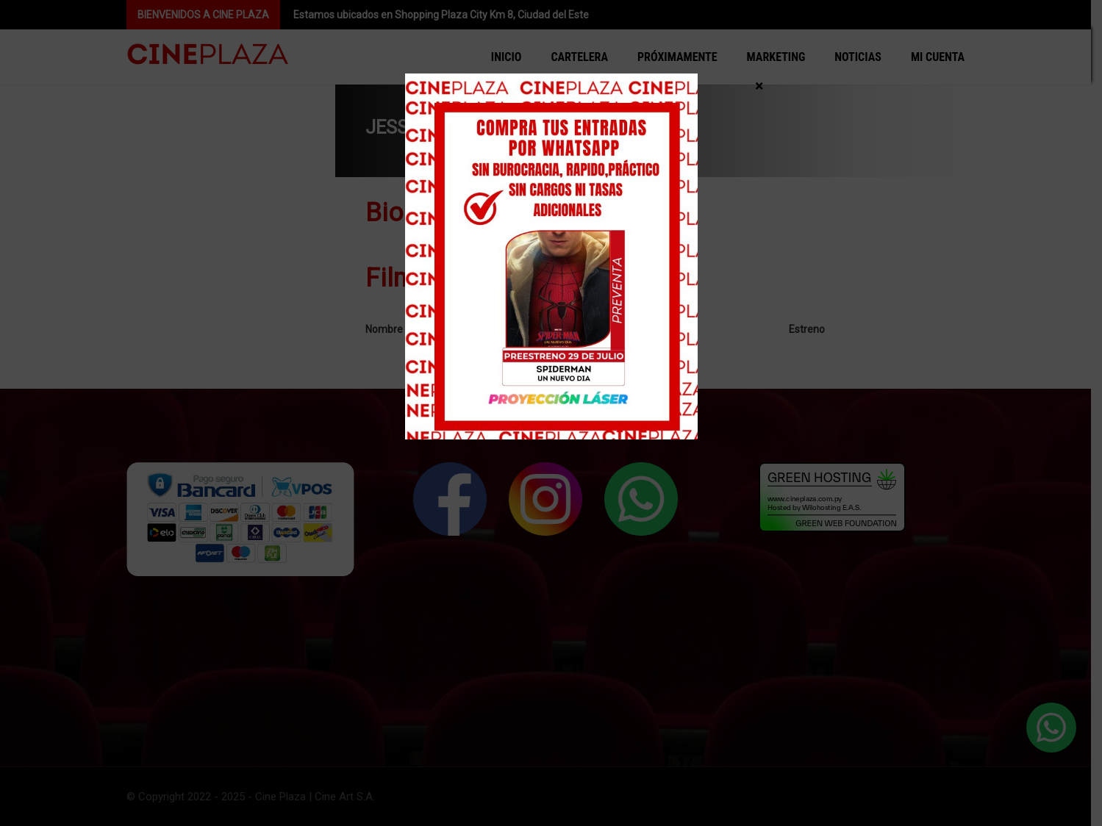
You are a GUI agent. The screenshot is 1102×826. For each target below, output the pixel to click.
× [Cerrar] (759, 85)
